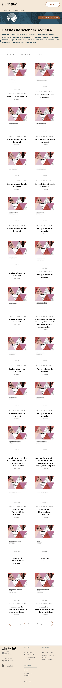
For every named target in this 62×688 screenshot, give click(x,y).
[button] (49, 17)
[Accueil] (9, 4)
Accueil (5, 10)
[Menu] (52, 4)
